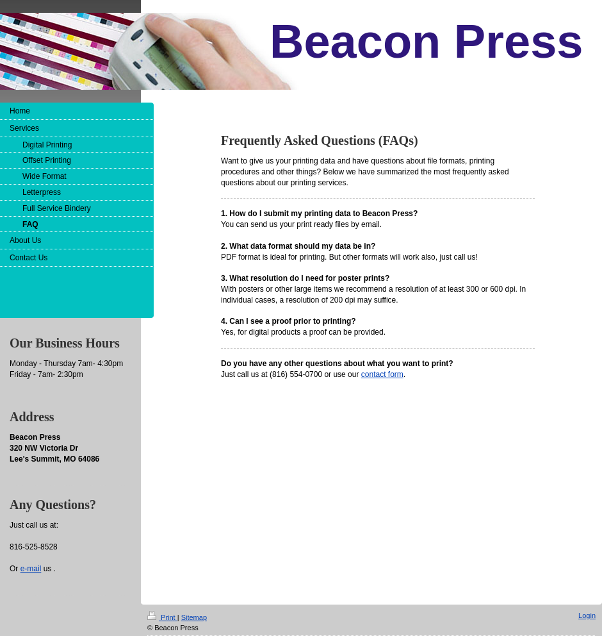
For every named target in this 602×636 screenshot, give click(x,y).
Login (587, 615)
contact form (382, 374)
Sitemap (194, 617)
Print (162, 617)
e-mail (31, 568)
